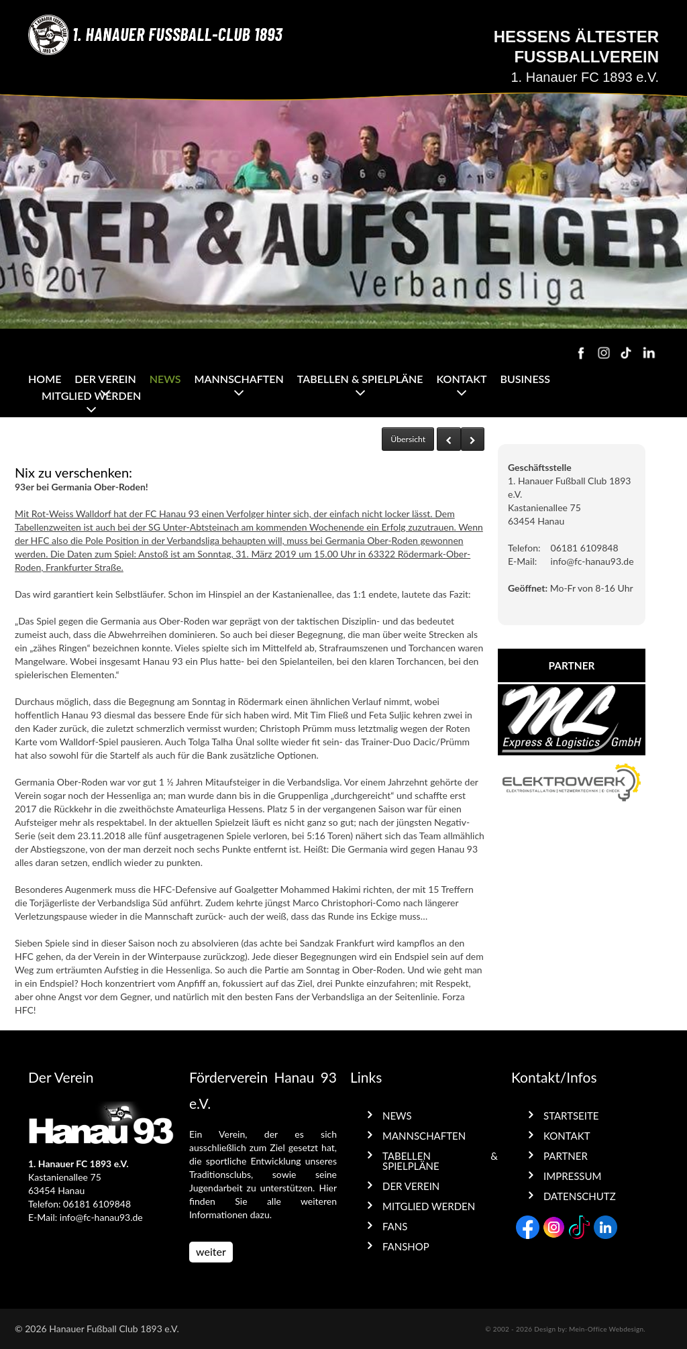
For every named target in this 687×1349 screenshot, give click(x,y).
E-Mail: (522, 561)
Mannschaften (239, 378)
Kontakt (461, 378)
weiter (211, 1251)
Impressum (572, 1176)
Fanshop (405, 1246)
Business (525, 378)
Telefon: (524, 547)
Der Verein (105, 378)
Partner (565, 1156)
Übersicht (407, 439)
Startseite (570, 1116)
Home (44, 378)
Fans (394, 1226)
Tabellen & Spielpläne (360, 378)
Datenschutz (579, 1196)
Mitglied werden (91, 395)
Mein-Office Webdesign (606, 1329)
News (165, 378)
